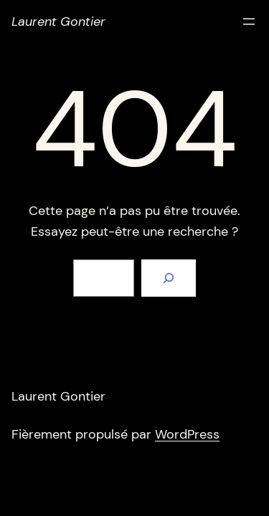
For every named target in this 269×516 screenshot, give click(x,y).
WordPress (187, 434)
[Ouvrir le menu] (249, 21)
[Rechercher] (168, 278)
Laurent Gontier (58, 21)
